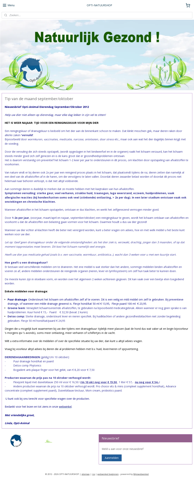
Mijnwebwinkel (141, 474)
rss (93, 474)
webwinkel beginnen (108, 474)
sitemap (85, 474)
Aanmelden (112, 458)
